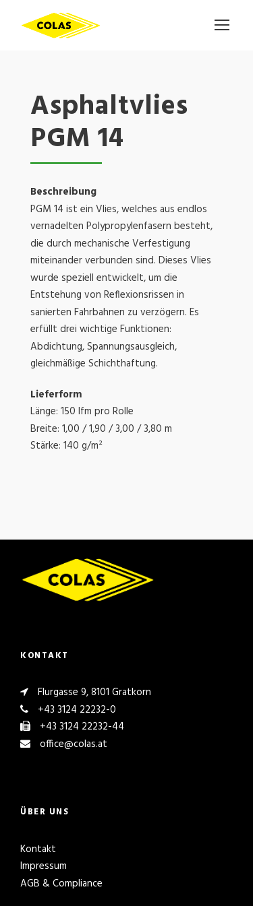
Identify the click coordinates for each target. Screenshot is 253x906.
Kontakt (38, 849)
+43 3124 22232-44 (82, 727)
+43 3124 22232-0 (77, 710)
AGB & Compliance (61, 884)
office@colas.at (73, 744)
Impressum (43, 866)
